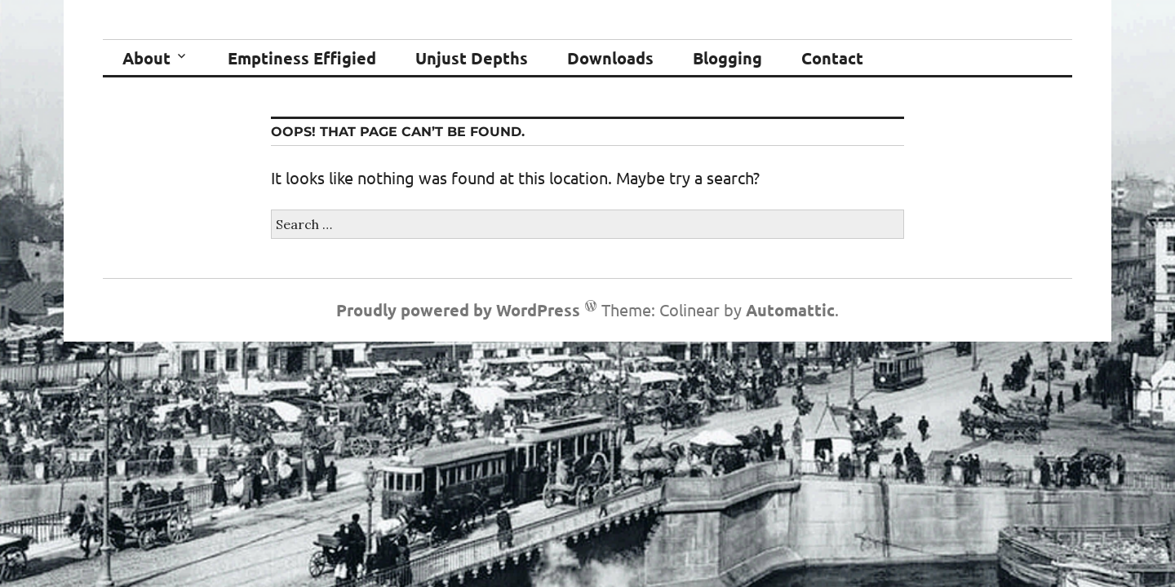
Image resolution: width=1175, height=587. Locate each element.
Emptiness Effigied (302, 57)
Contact (832, 57)
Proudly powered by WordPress (458, 309)
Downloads (610, 57)
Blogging (727, 57)
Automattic (790, 309)
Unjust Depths (471, 57)
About (146, 57)
